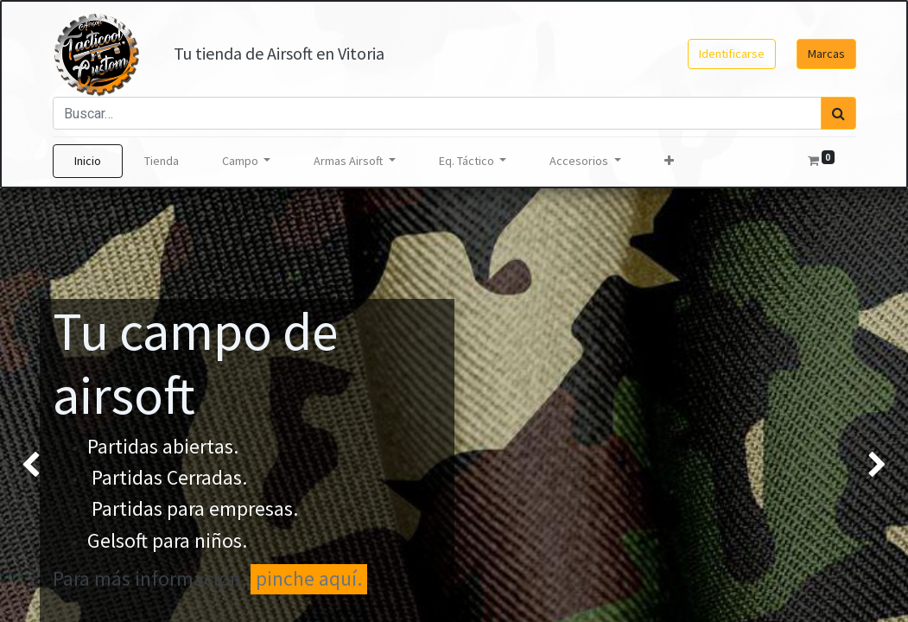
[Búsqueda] (838, 113)
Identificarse (732, 53)
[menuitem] (88, 161)
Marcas (826, 53)
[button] (669, 161)
